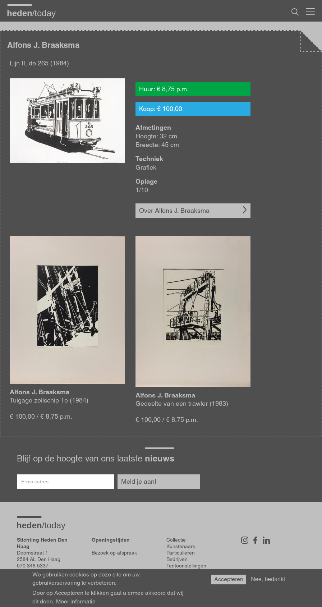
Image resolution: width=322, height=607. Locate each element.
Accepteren (228, 579)
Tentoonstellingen (186, 566)
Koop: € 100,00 (160, 108)
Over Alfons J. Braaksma (174, 210)
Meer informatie (76, 601)
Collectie (176, 540)
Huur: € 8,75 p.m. (164, 89)
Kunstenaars (180, 546)
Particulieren (180, 553)
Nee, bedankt (268, 579)
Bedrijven (177, 559)
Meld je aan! (138, 481)
